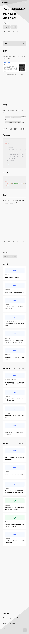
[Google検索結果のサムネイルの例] (14, 67)
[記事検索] (26, 2)
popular (17, 618)
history (5, 623)
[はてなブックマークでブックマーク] (9, 32)
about (4, 618)
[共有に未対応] (17, 32)
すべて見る (22, 368)
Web (14, 256)
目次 (15, 43)
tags (10, 618)
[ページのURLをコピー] (13, 32)
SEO (14, 27)
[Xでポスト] (4, 32)
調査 (6, 256)
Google (6, 27)
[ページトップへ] (25, 630)
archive (12, 623)
